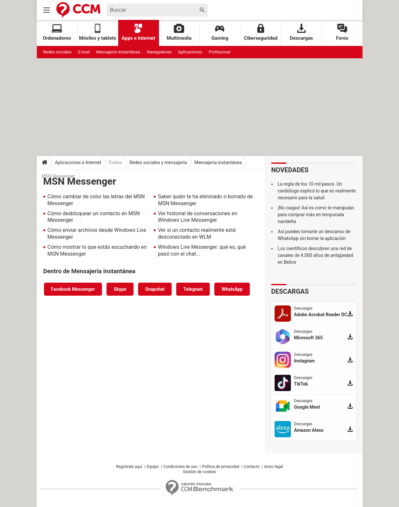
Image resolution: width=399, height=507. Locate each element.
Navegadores (159, 51)
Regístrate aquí (129, 466)
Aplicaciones (190, 51)
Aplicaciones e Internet (78, 162)
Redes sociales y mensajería (158, 162)
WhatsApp (231, 289)
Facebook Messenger (73, 289)
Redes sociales (57, 51)
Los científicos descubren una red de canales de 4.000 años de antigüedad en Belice (315, 255)
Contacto (252, 466)
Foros (342, 32)
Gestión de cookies (199, 472)
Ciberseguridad (261, 32)
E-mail (84, 51)
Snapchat (154, 289)
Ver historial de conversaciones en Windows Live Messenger (197, 216)
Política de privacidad (220, 466)
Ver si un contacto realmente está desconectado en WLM (196, 233)
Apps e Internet (138, 32)
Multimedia (179, 32)
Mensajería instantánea (118, 51)
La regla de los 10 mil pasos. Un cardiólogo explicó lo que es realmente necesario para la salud (317, 190)
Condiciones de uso (180, 466)
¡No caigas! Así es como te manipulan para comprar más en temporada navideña (316, 214)
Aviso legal (273, 466)
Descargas (301, 32)
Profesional (219, 51)
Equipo (153, 466)
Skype (120, 289)
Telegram (193, 289)
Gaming (219, 32)
